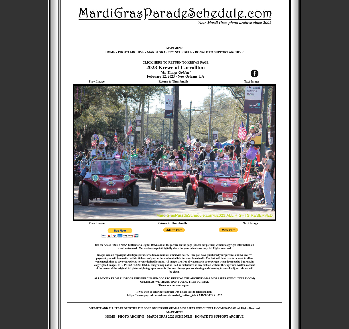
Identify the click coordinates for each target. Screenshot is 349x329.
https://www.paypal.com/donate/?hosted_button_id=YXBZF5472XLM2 (174, 295)
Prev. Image (97, 81)
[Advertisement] (174, 36)
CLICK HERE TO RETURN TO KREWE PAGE (175, 62)
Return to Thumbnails (173, 81)
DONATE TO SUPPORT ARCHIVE (219, 52)
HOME (110, 52)
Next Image (251, 81)
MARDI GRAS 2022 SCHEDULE (169, 316)
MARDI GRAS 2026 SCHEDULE (169, 52)
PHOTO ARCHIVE (131, 52)
